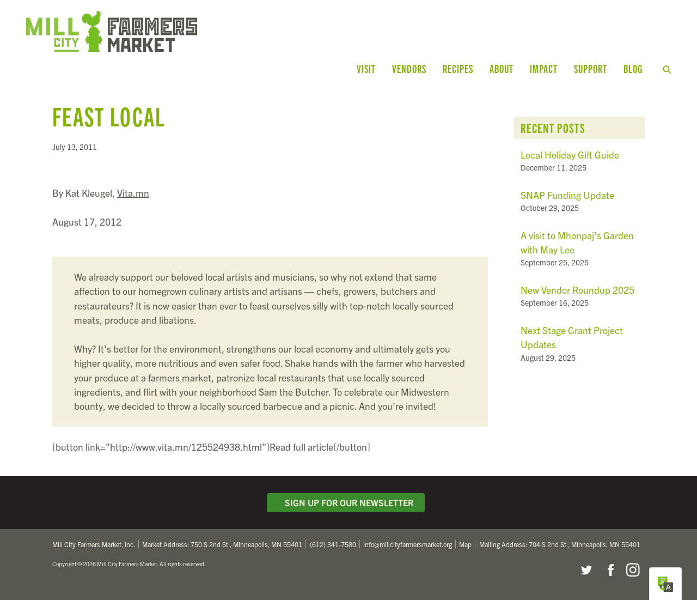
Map (465, 544)
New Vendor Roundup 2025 (577, 289)
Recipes (458, 68)
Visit (366, 68)
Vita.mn (133, 192)
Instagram (632, 570)
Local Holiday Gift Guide (570, 154)
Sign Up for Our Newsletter (345, 502)
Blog (633, 68)
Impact (544, 68)
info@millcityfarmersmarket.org (407, 544)
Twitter (586, 570)
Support (590, 68)
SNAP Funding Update (567, 195)
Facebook (609, 570)
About (501, 68)
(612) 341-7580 (333, 544)
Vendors (409, 68)
